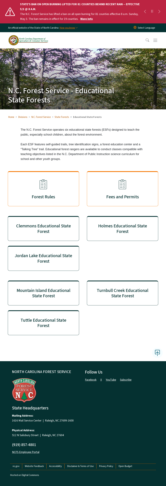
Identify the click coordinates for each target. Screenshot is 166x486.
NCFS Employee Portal (25, 452)
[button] (145, 40)
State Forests (62, 117)
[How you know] (68, 27)
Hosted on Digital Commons (24, 475)
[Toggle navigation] (158, 40)
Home (11, 117)
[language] (146, 27)
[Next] (159, 11)
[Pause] (152, 11)
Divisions (22, 117)
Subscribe (125, 380)
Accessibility (55, 466)
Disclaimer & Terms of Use (80, 466)
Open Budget (125, 466)
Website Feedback (34, 466)
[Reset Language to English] (135, 27)
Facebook (90, 380)
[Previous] (144, 11)
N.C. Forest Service (41, 117)
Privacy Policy (106, 466)
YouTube (111, 380)
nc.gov (16, 466)
